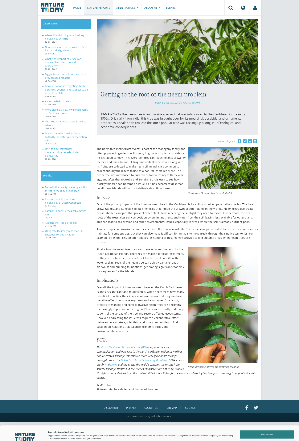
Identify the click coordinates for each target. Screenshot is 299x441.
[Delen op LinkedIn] (250, 141)
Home (77, 7)
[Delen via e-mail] (255, 141)
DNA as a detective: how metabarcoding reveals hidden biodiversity (62, 152)
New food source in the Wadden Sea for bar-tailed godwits (65, 48)
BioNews (113, 364)
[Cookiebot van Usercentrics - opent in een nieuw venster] (24, 434)
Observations (127, 7)
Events (171, 7)
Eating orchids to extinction (60, 101)
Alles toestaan (267, 420)
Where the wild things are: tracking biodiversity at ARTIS (64, 36)
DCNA (107, 385)
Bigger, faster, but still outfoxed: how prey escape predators (65, 75)
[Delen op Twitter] (245, 141)
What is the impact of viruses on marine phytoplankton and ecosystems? (63, 62)
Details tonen (162, 435)
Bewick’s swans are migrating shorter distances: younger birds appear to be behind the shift (66, 89)
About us (152, 7)
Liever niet (267, 430)
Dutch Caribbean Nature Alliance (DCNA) (177, 102)
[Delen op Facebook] (239, 141)
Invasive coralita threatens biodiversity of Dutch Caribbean (63, 200)
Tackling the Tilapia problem (61, 222)
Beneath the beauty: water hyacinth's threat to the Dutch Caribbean (66, 189)
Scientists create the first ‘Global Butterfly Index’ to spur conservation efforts (66, 137)
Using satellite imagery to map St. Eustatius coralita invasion (64, 232)
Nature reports (98, 7)
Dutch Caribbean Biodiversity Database (144, 360)
